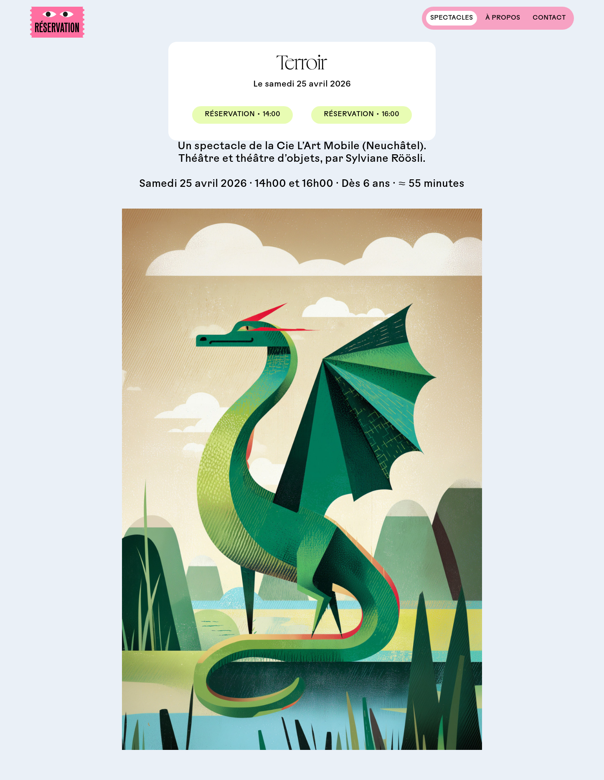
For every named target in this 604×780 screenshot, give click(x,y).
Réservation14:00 (242, 115)
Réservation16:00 (361, 115)
